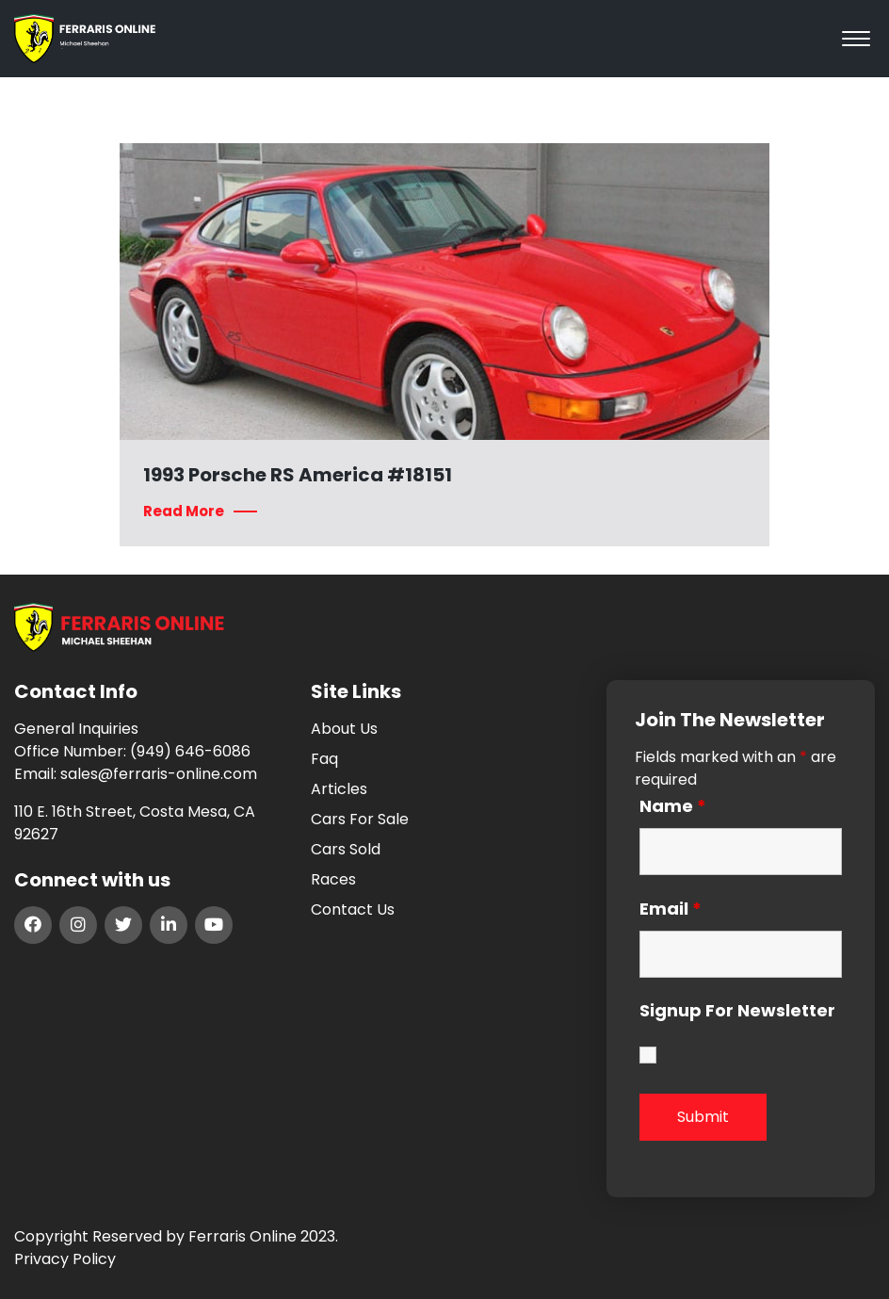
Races (333, 879)
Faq (324, 759)
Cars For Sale (360, 819)
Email (670, 909)
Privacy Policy (65, 1259)
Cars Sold (345, 849)
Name (672, 806)
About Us (344, 728)
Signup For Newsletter (737, 1011)
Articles (339, 789)
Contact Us (353, 909)
